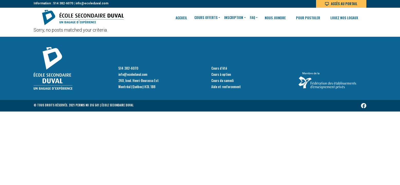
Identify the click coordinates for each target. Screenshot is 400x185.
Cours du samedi (222, 80)
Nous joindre (275, 17)
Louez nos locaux (344, 17)
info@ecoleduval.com (91, 3)
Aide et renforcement (226, 86)
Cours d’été (219, 68)
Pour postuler (308, 17)
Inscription (233, 17)
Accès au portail (344, 3)
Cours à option (221, 74)
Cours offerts (206, 17)
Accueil (181, 17)
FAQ (252, 17)
